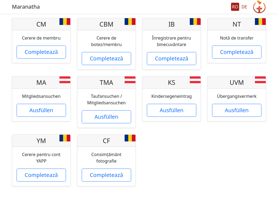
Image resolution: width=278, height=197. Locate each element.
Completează (41, 52)
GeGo (259, 7)
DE (244, 7)
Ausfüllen (41, 110)
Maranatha (26, 6)
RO (235, 7)
